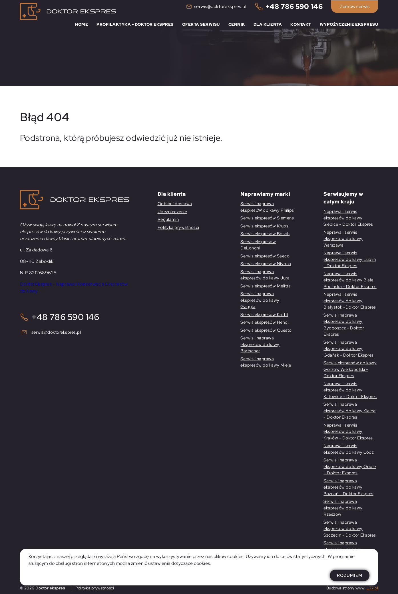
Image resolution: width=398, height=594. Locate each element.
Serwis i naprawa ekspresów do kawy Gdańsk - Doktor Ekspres (348, 348)
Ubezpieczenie (172, 212)
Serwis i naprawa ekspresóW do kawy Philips (267, 207)
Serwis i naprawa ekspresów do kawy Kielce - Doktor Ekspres (349, 410)
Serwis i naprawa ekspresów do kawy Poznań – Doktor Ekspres (348, 487)
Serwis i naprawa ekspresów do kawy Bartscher (260, 344)
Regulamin (168, 219)
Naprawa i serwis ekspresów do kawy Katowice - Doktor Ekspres (350, 390)
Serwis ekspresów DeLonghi (258, 245)
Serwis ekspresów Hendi (264, 322)
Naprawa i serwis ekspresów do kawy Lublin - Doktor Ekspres (349, 259)
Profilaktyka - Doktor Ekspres (135, 23)
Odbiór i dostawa (175, 204)
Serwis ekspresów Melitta (265, 286)
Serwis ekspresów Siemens (267, 218)
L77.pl (372, 588)
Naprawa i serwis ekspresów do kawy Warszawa (343, 238)
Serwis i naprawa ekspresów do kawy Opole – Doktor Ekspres (349, 466)
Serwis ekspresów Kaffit (264, 314)
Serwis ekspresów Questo (266, 330)
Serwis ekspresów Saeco (265, 256)
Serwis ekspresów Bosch (265, 234)
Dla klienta (268, 23)
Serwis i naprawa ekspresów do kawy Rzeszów (343, 508)
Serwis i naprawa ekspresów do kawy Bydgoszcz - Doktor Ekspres (343, 324)
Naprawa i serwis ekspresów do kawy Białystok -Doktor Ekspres (349, 300)
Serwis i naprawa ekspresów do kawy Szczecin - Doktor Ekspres (349, 528)
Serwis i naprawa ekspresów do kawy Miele (265, 362)
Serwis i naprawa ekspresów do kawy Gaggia (260, 300)
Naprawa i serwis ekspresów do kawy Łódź (348, 449)
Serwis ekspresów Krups (264, 226)
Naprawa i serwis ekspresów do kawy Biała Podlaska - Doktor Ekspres (350, 280)
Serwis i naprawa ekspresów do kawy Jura (265, 275)
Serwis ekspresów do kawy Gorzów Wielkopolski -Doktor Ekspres (350, 369)
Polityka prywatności (178, 227)
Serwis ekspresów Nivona (265, 264)
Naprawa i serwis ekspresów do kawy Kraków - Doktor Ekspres (348, 431)
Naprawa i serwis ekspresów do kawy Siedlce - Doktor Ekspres (348, 218)
